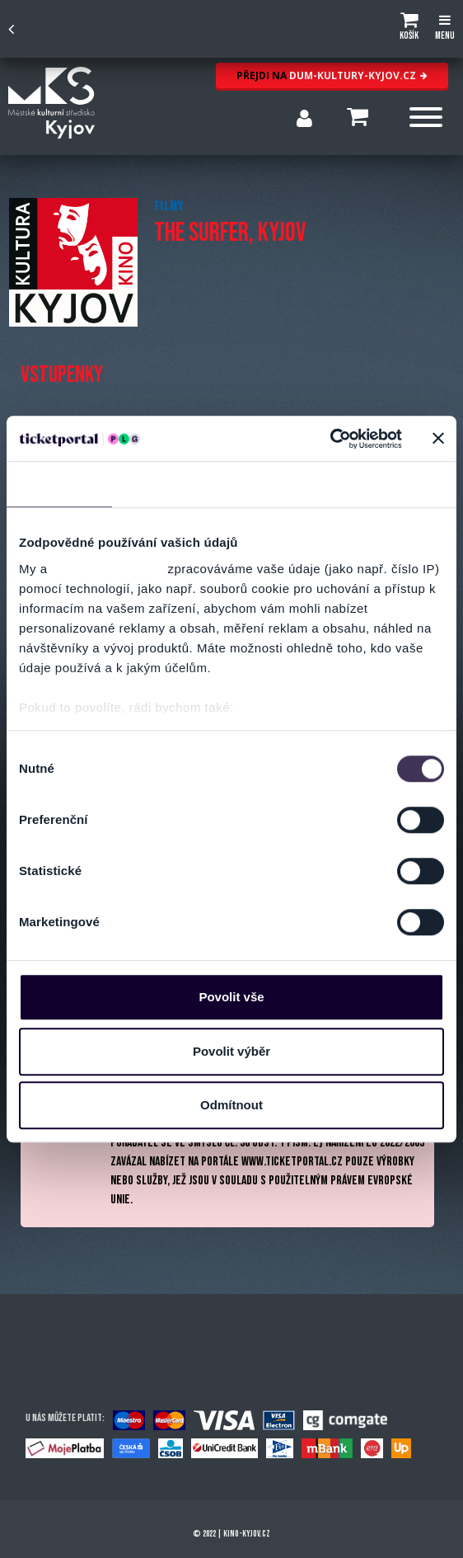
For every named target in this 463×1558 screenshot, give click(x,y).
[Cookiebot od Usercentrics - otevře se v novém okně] (330, 439)
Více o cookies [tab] (400, 484)
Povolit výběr (231, 1051)
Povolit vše (231, 997)
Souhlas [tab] (59, 484)
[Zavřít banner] (438, 439)
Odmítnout (231, 1105)
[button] (409, 29)
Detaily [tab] (164, 484)
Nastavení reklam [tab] (280, 484)
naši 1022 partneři (107, 569)
